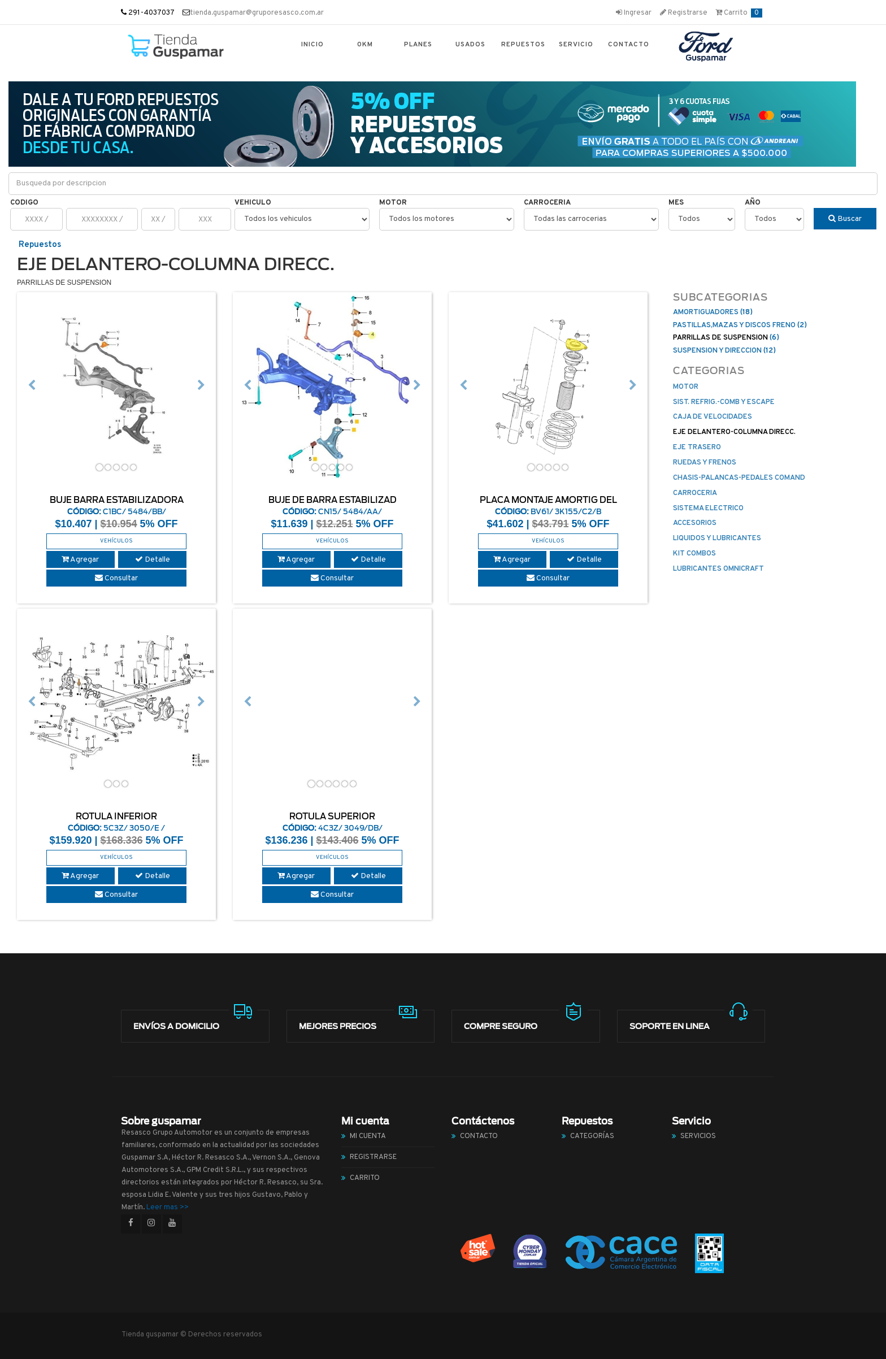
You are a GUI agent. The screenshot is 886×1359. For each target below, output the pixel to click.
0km (365, 44)
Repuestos (523, 44)
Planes (418, 44)
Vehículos (116, 541)
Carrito (738, 13)
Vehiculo (252, 202)
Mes (676, 202)
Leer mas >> (167, 1207)
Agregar (80, 560)
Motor (393, 202)
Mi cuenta (368, 1136)
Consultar (116, 578)
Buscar (845, 219)
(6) (726, 337)
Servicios (698, 1136)
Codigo (24, 202)
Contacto (628, 44)
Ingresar (634, 13)
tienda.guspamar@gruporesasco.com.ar (257, 13)
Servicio (576, 44)
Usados (470, 44)
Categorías (592, 1136)
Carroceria (547, 202)
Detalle (152, 560)
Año (753, 202)
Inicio (312, 44)
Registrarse (683, 13)
